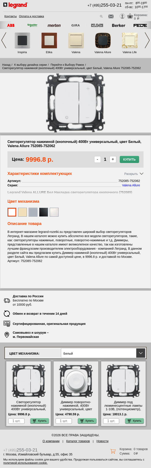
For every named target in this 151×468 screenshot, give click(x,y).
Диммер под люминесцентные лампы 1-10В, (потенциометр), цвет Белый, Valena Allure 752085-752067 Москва (123, 409)
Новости (103, 441)
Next (147, 40)
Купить (129, 159)
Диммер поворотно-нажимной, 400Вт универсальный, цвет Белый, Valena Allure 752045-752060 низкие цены (76, 410)
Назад (6, 64)
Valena (76, 52)
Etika (49, 52)
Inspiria (22, 52)
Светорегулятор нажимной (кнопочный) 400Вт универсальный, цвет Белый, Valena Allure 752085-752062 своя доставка (28, 410)
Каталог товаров (78, 441)
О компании (50, 441)
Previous (3, 40)
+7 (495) (104, 5)
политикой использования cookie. (25, 462)
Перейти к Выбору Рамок (67, 64)
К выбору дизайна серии (30, 64)
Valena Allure (102, 52)
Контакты (10, 16)
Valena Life (130, 52)
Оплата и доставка (31, 16)
